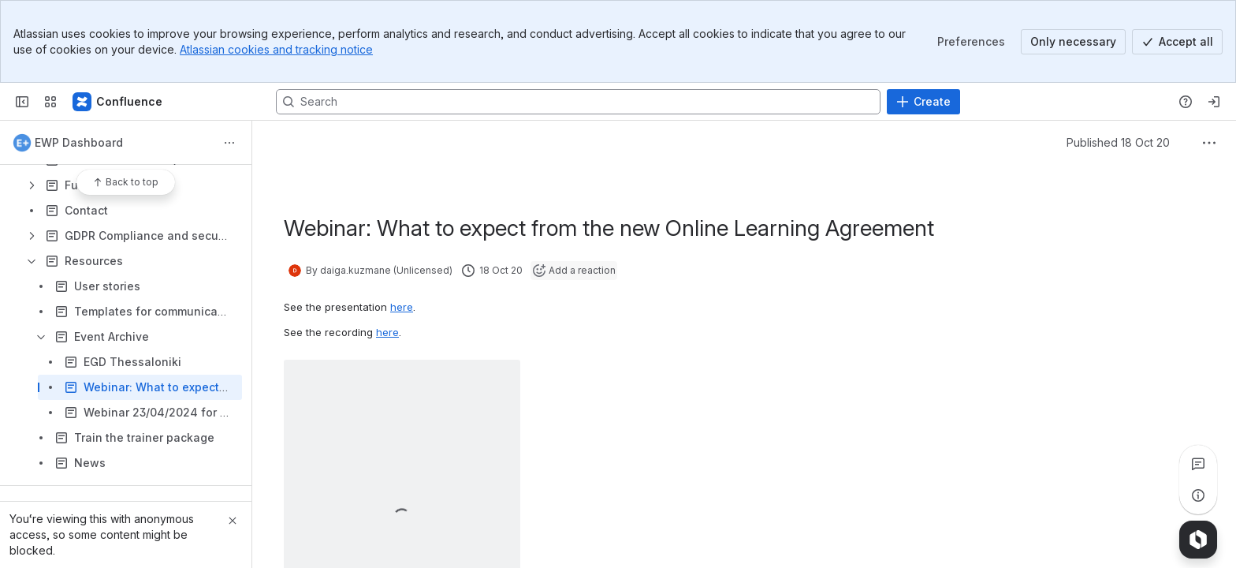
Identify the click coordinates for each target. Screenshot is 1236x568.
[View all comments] (1198, 463)
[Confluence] (118, 101)
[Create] (923, 101)
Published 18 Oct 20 (1118, 142)
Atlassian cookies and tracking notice (276, 49)
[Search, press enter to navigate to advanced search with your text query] (578, 101)
